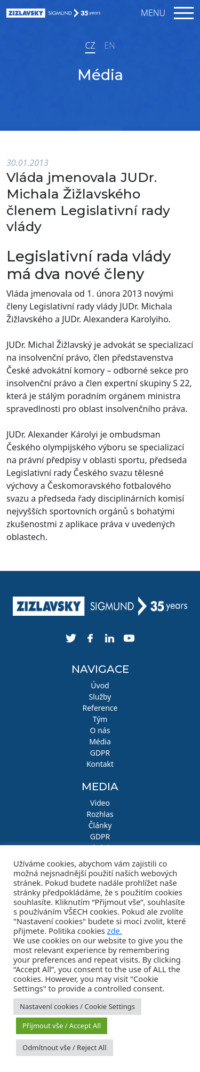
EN (110, 45)
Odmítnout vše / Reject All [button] (64, 1047)
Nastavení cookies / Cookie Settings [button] (77, 1006)
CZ (90, 45)
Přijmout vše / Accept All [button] (61, 1025)
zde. (114, 930)
